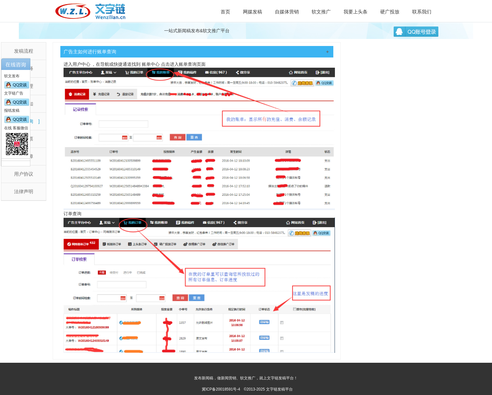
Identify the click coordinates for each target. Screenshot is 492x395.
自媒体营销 (287, 11)
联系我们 (421, 11)
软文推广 (321, 11)
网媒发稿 (252, 11)
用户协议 (23, 174)
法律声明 (23, 191)
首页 (225, 11)
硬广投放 (389, 11)
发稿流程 (23, 51)
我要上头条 (355, 11)
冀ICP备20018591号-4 (221, 389)
